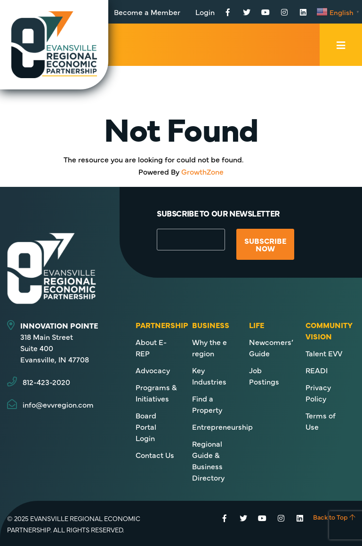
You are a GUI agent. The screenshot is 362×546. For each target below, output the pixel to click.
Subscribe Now (265, 244)
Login (205, 12)
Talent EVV (324, 353)
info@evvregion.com (58, 404)
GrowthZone (202, 171)
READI (317, 370)
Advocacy (153, 370)
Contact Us (155, 455)
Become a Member (147, 12)
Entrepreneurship (222, 426)
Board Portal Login (146, 426)
